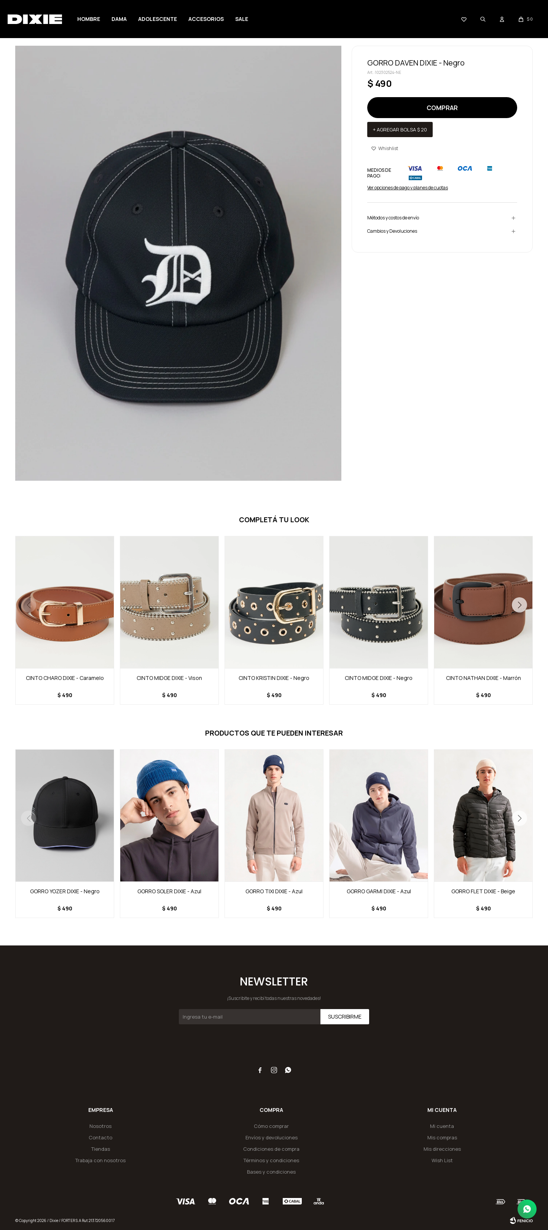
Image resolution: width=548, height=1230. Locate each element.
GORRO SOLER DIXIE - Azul (169, 891)
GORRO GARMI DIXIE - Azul (379, 891)
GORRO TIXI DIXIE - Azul (274, 891)
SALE (241, 18)
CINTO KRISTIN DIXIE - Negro (274, 677)
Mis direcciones (442, 1148)
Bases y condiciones (271, 1171)
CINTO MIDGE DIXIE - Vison (169, 677)
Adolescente (157, 18)
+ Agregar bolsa (400, 129)
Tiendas (100, 1148)
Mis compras (442, 1137)
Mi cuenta (442, 1126)
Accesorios (206, 18)
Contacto (100, 1137)
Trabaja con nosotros (100, 1160)
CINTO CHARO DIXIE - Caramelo (65, 677)
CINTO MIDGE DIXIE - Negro (379, 677)
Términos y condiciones (271, 1160)
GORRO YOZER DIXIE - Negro (65, 891)
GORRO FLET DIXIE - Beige (483, 891)
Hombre (88, 18)
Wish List (442, 1160)
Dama (119, 18)
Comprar (442, 108)
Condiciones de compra (271, 1148)
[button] (519, 604)
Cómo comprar (271, 1126)
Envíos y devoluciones (271, 1137)
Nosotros (100, 1126)
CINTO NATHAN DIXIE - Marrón (483, 677)
